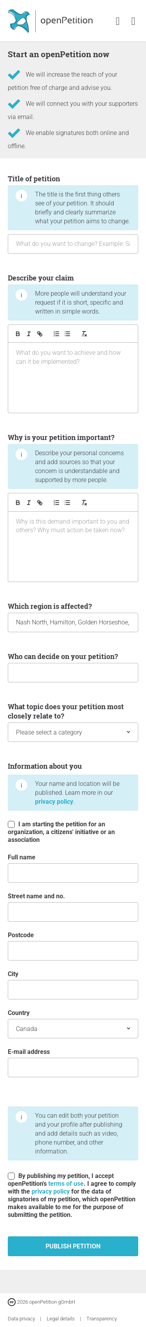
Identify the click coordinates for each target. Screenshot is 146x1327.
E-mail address (73, 1062)
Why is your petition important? (73, 507)
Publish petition (73, 1246)
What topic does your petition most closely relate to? (73, 722)
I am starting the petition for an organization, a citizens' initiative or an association (61, 831)
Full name (73, 868)
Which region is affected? (73, 616)
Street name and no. (73, 907)
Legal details (61, 1319)
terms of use (66, 1183)
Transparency (101, 1319)
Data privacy (22, 1319)
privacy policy (54, 801)
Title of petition (73, 214)
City (73, 984)
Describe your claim (73, 343)
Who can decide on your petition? (73, 667)
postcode (73, 946)
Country (73, 1023)
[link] (133, 21)
